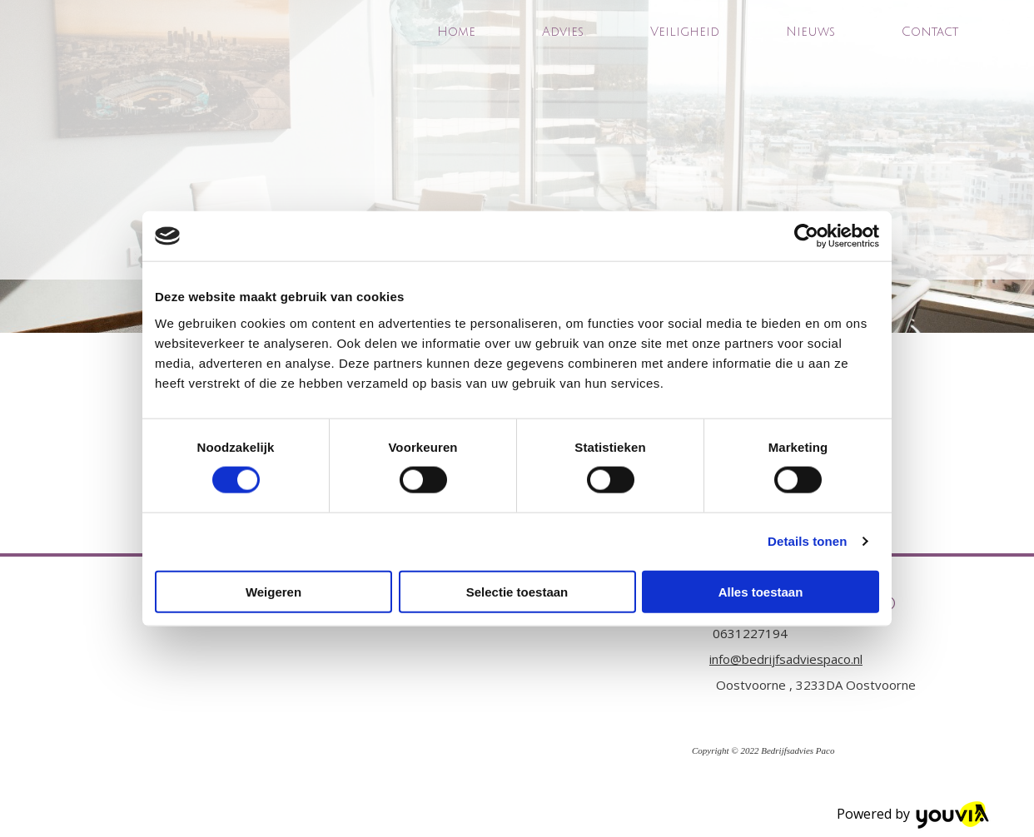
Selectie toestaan (517, 591)
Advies (563, 31)
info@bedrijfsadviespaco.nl (785, 659)
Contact (930, 31)
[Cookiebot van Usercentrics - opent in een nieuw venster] (806, 236)
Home (456, 31)
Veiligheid (684, 31)
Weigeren (273, 591)
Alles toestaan (760, 591)
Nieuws (810, 31)
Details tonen (807, 541)
